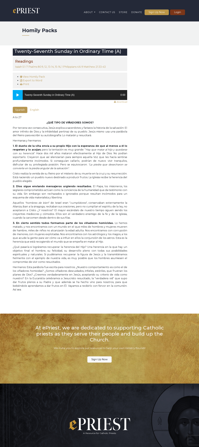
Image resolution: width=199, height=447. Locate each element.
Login (177, 12)
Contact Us (107, 12)
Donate (136, 12)
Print (24, 84)
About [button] (88, 12)
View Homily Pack (32, 76)
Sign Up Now (157, 12)
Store (123, 12)
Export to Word (31, 80)
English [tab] (34, 109)
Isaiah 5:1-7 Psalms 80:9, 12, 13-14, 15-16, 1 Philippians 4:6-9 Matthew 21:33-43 (60, 66)
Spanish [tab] (20, 109)
